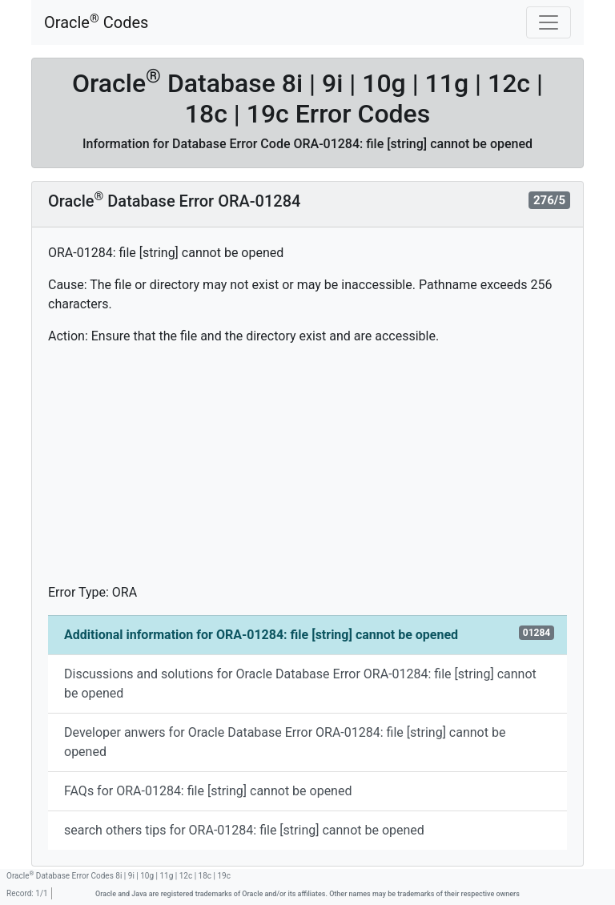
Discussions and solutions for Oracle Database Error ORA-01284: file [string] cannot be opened (300, 683)
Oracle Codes (96, 22)
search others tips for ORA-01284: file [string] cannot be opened (244, 830)
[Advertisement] (307, 471)
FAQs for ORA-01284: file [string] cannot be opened (208, 790)
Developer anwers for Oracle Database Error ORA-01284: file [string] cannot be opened (284, 742)
